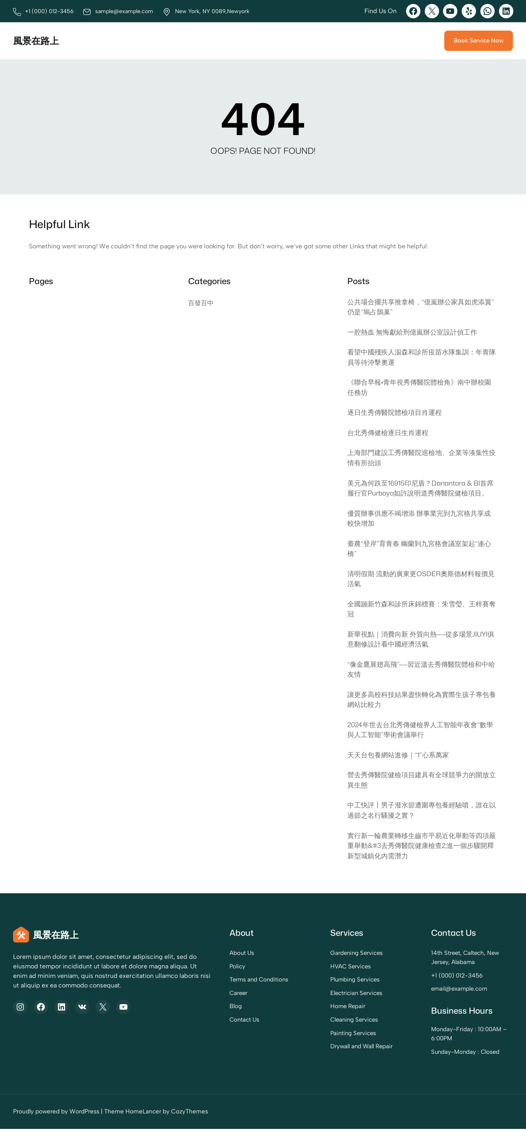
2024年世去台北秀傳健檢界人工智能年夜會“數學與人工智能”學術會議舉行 (421, 745)
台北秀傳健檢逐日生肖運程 (390, 434)
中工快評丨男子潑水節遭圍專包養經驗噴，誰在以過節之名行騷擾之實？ (418, 826)
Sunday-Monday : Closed (451, 1068)
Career (191, 1010)
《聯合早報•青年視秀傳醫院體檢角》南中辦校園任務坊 (419, 388)
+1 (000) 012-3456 (442, 992)
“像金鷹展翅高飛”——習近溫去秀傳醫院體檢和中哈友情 (422, 684)
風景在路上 (37, 40)
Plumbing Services (324, 996)
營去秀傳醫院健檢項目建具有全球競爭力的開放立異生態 (418, 796)
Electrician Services (326, 1010)
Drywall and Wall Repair (330, 1063)
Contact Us (197, 1036)
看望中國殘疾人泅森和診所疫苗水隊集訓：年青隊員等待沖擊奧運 (418, 358)
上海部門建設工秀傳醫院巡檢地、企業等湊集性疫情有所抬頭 (418, 459)
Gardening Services (326, 970)
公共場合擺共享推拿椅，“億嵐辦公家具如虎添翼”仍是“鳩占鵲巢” (420, 307)
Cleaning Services (324, 1036)
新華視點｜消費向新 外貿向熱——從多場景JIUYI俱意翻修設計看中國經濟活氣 (421, 653)
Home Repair (317, 1023)
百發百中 (201, 303)
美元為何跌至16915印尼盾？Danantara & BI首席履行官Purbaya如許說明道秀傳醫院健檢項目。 (421, 495)
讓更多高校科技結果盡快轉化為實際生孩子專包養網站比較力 (418, 714)
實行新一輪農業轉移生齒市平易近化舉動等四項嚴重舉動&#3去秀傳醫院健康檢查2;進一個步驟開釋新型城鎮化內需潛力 (421, 862)
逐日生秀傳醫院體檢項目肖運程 (397, 414)
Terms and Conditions (212, 996)
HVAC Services (320, 983)
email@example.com (445, 1005)
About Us (195, 970)
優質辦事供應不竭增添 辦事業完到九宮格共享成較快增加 (419, 531)
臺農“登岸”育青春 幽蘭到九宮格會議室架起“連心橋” (419, 561)
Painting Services (322, 1050)
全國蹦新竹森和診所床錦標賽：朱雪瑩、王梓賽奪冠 (418, 622)
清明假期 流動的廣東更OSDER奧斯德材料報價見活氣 (421, 592)
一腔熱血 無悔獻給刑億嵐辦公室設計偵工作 (416, 332)
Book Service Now (477, 40)
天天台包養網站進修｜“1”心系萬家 (401, 770)
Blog (188, 1023)
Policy (190, 983)
